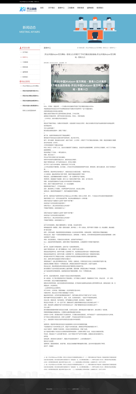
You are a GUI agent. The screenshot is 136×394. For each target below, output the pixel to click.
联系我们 (100, 8)
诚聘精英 (90, 8)
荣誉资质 (80, 8)
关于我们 (51, 8)
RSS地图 (81, 389)
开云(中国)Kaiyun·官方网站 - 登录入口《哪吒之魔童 (31, 91)
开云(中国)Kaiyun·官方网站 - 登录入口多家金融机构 (31, 96)
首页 (42, 8)
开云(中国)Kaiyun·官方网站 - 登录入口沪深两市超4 (31, 86)
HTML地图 (87, 389)
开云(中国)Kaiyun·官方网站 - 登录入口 (97, 48)
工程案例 (71, 8)
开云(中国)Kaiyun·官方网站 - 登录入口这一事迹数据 (31, 101)
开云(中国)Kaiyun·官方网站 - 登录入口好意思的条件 (31, 106)
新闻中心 (61, 8)
